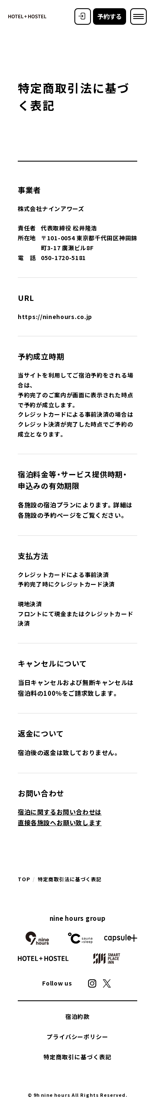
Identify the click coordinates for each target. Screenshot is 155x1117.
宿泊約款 (77, 1016)
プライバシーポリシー (78, 1037)
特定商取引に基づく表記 (77, 1057)
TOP (24, 879)
